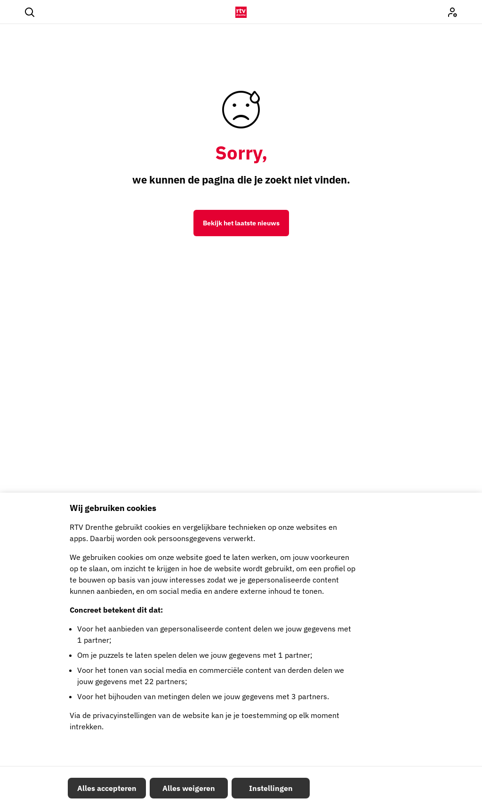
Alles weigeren (188, 788)
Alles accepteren (107, 788)
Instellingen (271, 788)
